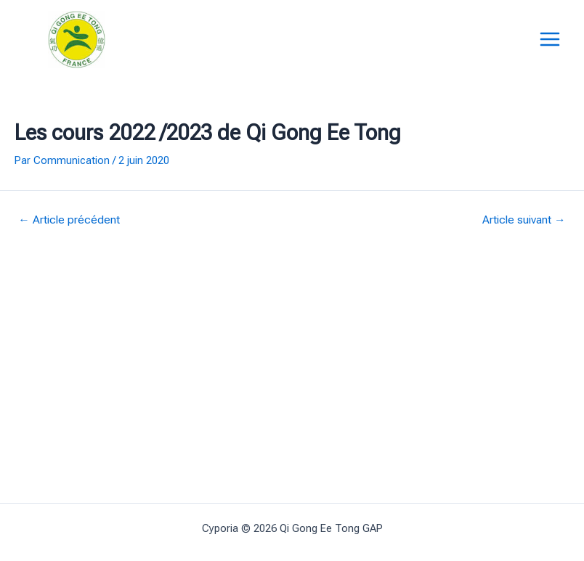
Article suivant (524, 220)
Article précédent (69, 220)
